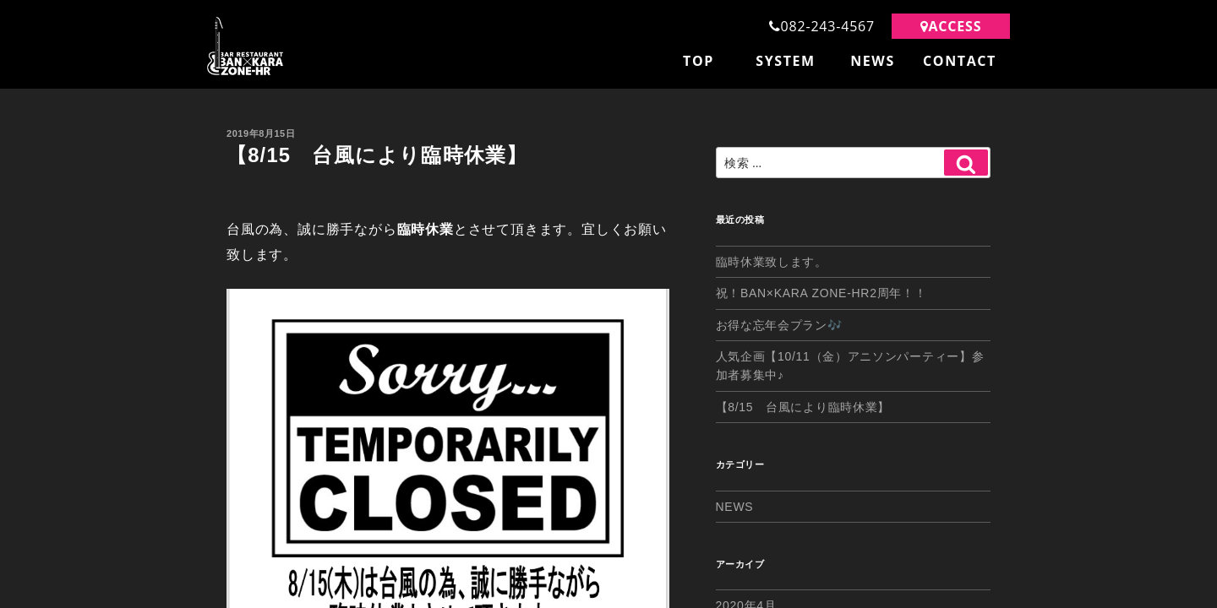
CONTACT (959, 61)
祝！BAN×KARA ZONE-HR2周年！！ (821, 293)
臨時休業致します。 (771, 262)
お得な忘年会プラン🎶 (779, 325)
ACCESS (951, 26)
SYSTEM (786, 61)
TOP (698, 61)
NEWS (872, 61)
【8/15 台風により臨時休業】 (803, 407)
